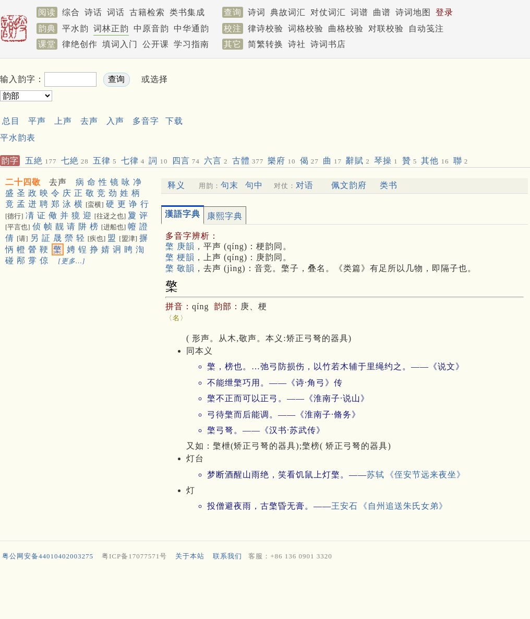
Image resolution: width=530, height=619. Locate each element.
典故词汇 (288, 12)
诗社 (297, 44)
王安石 (344, 505)
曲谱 (382, 12)
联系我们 (227, 556)
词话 (116, 12)
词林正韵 (111, 28)
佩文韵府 (349, 185)
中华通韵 (191, 28)
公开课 (155, 44)
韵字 (10, 160)
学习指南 (191, 44)
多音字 (145, 120)
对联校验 (386, 28)
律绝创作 (80, 44)
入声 (115, 120)
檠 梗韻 (180, 257)
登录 (444, 12)
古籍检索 (147, 12)
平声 (37, 120)
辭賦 (358, 160)
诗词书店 (328, 44)
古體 (248, 160)
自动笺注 (426, 28)
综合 (71, 12)
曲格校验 (346, 28)
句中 (254, 185)
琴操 (386, 160)
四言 (186, 160)
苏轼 (375, 474)
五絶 (41, 160)
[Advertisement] (265, 592)
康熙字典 (225, 216)
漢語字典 (182, 213)
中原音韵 (151, 28)
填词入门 (120, 44)
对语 (305, 185)
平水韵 (75, 28)
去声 (89, 120)
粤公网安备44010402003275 (47, 556)
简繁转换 (265, 44)
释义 (176, 185)
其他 (435, 160)
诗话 (93, 12)
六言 (216, 160)
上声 (63, 120)
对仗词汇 (328, 12)
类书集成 (187, 12)
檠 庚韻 (180, 246)
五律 (105, 160)
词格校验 (305, 28)
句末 (229, 185)
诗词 (257, 12)
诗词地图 (413, 12)
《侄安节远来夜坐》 (425, 474)
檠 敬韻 (180, 268)
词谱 (359, 12)
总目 (11, 120)
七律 (133, 160)
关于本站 (189, 556)
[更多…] (72, 261)
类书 (388, 185)
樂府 (281, 160)
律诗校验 (265, 28)
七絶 (75, 160)
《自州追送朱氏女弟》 (403, 505)
